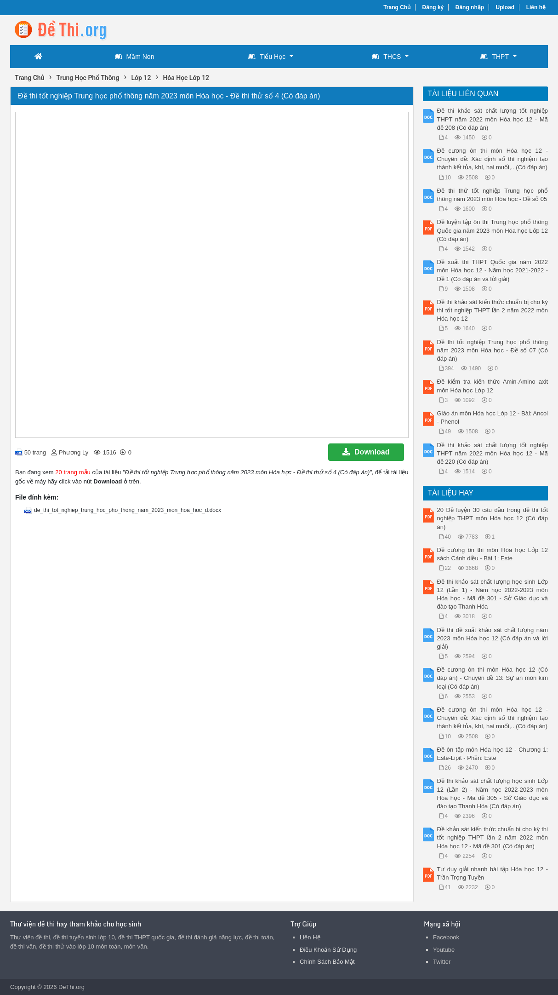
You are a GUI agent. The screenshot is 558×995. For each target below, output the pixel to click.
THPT (494, 56)
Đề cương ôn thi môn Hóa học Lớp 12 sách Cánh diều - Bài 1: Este (492, 554)
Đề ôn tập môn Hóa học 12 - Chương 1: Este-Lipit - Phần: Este (492, 753)
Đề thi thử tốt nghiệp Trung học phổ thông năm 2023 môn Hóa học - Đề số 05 (492, 194)
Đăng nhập (470, 7)
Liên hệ (536, 7)
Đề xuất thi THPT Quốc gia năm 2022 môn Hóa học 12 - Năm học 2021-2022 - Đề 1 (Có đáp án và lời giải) (492, 270)
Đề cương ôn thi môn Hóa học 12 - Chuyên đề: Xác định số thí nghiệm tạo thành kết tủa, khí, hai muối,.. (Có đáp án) (492, 159)
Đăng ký (433, 7)
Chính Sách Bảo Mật (327, 961)
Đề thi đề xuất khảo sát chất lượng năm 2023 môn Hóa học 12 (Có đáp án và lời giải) (492, 638)
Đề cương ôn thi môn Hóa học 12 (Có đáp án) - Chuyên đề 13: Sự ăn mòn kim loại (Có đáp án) (492, 678)
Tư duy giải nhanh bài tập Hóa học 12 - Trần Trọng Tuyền (492, 873)
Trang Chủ (396, 7)
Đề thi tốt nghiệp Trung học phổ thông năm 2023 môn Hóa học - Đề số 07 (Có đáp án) (492, 350)
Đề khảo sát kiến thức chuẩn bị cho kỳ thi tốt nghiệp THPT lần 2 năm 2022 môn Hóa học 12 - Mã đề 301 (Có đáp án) (492, 837)
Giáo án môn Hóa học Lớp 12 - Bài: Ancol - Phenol (492, 417)
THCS (386, 56)
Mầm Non (134, 56)
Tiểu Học (266, 56)
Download (365, 452)
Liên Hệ (310, 937)
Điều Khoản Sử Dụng (328, 949)
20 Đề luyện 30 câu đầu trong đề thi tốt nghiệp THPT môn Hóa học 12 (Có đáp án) (492, 518)
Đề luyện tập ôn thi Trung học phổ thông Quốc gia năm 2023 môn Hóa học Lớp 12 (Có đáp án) (492, 230)
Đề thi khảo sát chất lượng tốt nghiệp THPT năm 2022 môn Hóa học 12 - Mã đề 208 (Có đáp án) (492, 119)
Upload (505, 7)
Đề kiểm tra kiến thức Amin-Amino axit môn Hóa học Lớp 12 (492, 385)
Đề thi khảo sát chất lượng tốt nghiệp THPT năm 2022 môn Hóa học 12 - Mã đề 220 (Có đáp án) (492, 453)
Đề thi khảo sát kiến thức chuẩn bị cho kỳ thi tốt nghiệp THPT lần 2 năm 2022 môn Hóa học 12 (492, 310)
